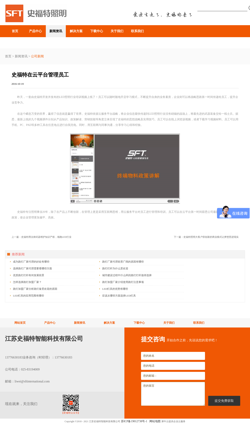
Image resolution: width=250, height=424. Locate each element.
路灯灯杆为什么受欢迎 (115, 268)
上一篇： (41, 237)
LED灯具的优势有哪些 (115, 288)
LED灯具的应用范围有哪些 (28, 295)
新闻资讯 (21, 56)
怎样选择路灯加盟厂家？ (27, 282)
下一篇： (206, 237)
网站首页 (20, 322)
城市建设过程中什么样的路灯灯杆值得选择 (127, 275)
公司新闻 (37, 56)
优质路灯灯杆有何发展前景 (28, 275)
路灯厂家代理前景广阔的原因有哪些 (123, 261)
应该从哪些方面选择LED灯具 (119, 295)
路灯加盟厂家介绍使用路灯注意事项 (123, 282)
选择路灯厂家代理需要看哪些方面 (32, 268)
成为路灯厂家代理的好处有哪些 (31, 261)
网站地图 (154, 421)
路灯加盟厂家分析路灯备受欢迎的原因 (35, 288)
